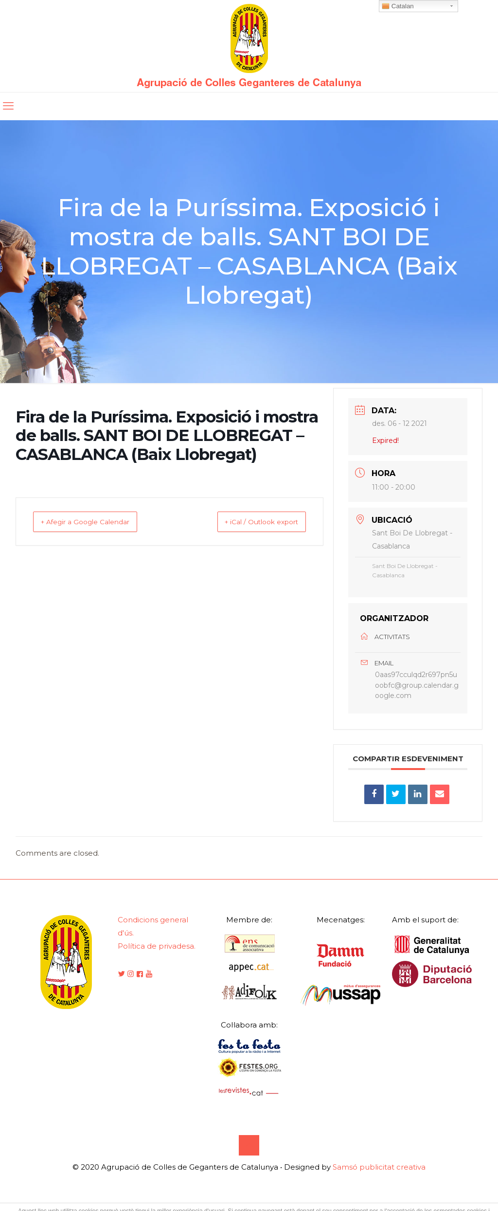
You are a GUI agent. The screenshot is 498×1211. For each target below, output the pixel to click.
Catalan (398, 6)
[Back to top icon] (249, 1153)
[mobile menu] (8, 106)
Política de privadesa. (157, 954)
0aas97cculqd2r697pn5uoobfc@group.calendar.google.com (417, 689)
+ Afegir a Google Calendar (96, 521)
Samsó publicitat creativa (379, 1175)
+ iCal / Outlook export (250, 521)
